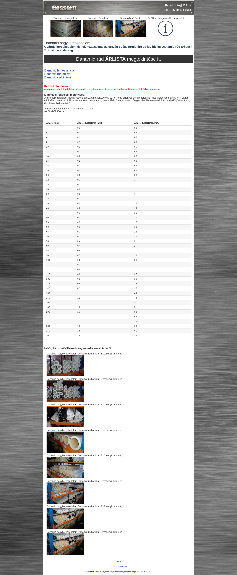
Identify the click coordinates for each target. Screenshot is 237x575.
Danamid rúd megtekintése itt (118, 59)
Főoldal (118, 561)
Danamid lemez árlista (59, 70)
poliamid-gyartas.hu (104, 572)
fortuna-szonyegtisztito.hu (123, 572)
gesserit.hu (89, 572)
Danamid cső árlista (57, 77)
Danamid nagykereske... (118, 567)
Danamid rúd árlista (57, 74)
